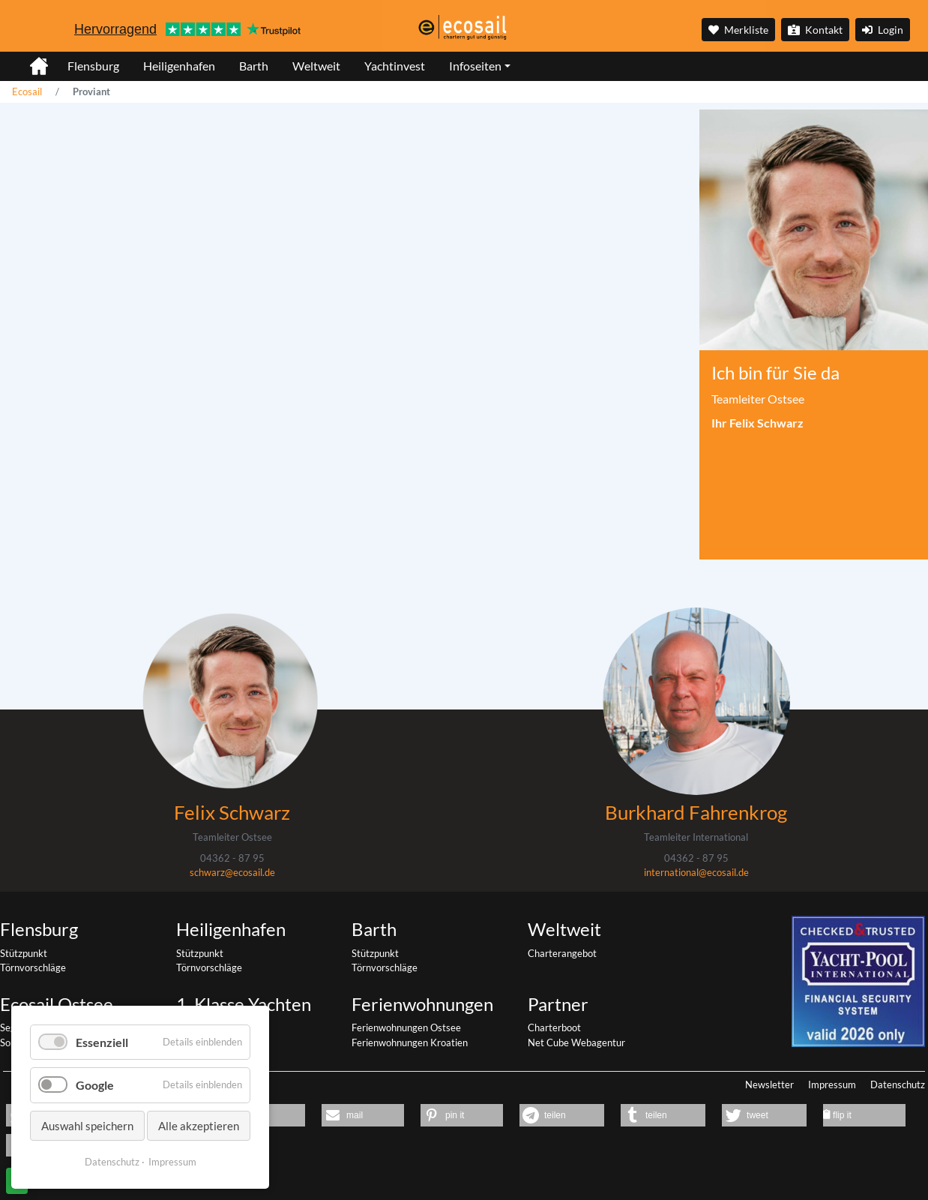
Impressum (832, 1084)
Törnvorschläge (33, 968)
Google (95, 1085)
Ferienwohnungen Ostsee (406, 1028)
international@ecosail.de (696, 872)
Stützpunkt (23, 953)
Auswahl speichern (87, 1125)
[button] (363, 1115)
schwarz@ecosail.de (232, 872)
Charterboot (554, 1028)
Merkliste (738, 29)
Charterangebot (562, 953)
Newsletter (769, 1084)
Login (882, 29)
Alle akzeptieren (198, 1125)
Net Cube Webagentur (576, 1042)
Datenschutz (897, 1084)
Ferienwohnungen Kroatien (410, 1042)
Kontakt (815, 29)
